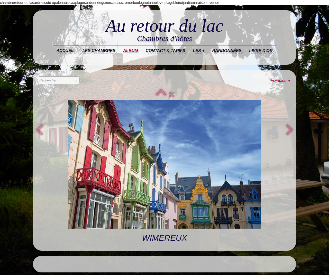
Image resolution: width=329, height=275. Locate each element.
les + (199, 50)
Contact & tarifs (165, 50)
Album (130, 50)
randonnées (227, 50)
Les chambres (99, 50)
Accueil (66, 50)
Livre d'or (260, 50)
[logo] (164, 30)
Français (281, 80)
